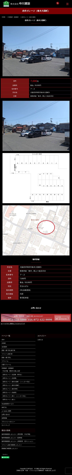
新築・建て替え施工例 (8, 350)
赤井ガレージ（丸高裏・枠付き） (13, 374)
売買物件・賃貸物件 (13, 17)
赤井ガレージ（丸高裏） (10, 378)
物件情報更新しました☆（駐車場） (12, 438)
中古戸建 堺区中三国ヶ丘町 (11, 371)
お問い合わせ (6, 414)
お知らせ (40, 339)
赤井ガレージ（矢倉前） (10, 392)
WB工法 (4, 407)
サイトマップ (6, 425)
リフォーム (5, 361)
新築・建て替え (6, 357)
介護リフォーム (6, 364)
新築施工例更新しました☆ (10, 448)
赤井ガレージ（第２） (9, 399)
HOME (3, 17)
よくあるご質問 (6, 411)
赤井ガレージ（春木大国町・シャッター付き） (17, 381)
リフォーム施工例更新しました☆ (12, 445)
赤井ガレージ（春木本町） (11, 389)
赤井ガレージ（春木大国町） (11, 385)
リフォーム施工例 (7, 354)
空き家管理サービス (8, 404)
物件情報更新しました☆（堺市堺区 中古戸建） (16, 434)
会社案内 (4, 347)
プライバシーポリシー (8, 421)
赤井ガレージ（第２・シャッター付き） (15, 396)
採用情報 (4, 418)
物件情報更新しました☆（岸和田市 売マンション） (18, 441)
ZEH (3, 339)
